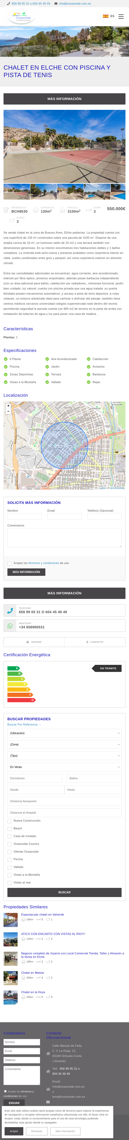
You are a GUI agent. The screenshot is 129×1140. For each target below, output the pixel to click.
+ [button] (8, 406)
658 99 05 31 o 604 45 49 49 (31, 3)
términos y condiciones (43, 563)
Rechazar (37, 1131)
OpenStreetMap (117, 488)
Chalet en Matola (32, 972)
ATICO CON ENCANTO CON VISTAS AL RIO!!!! (53, 933)
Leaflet (102, 488)
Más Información (65, 1131)
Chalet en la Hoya (33, 992)
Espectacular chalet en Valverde (42, 914)
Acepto (14, 1131)
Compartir (96, 642)
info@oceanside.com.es (75, 3)
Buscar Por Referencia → (24, 724)
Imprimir (36, 642)
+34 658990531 (32, 627)
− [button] (8, 411)
